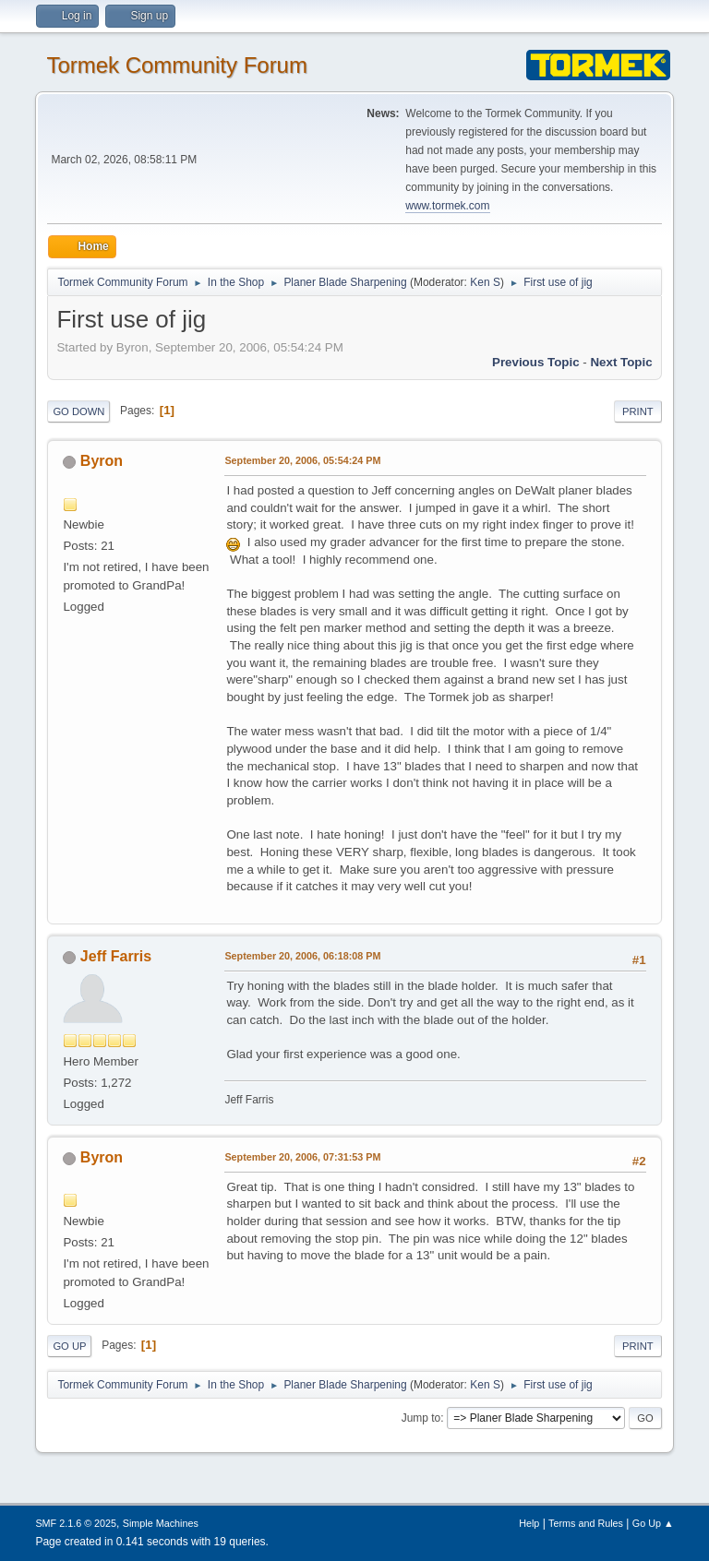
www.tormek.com (447, 205)
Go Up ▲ (653, 1523)
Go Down (78, 411)
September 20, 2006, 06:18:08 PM (302, 955)
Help (529, 1523)
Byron (101, 461)
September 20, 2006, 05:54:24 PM (302, 460)
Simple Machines (160, 1523)
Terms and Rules (585, 1523)
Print (638, 411)
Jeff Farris (115, 956)
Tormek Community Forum (176, 65)
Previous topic (536, 362)
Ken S (485, 282)
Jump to (421, 1418)
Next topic (621, 362)
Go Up (69, 1346)
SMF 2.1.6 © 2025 (75, 1523)
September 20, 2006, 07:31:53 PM (302, 1156)
